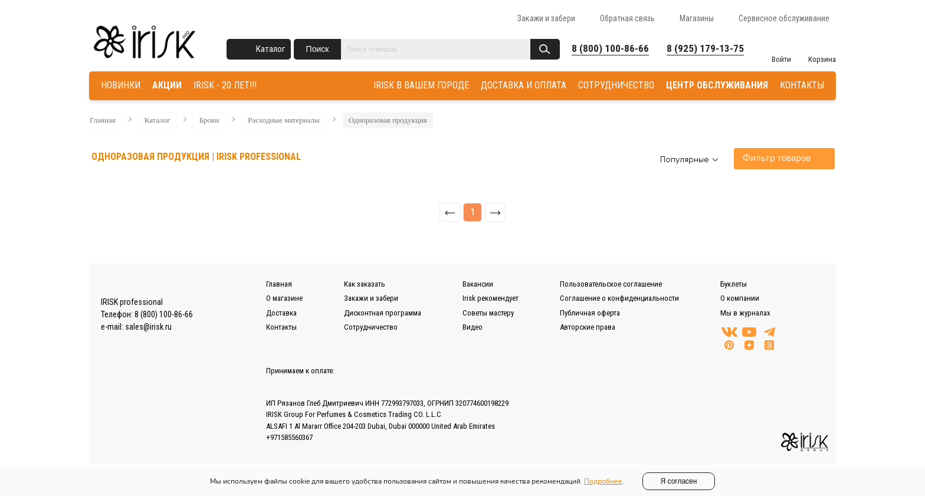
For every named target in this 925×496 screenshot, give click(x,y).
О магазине (284, 298)
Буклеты (733, 284)
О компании (739, 298)
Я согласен (679, 481)
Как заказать (364, 284)
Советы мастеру (488, 312)
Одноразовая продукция (388, 120)
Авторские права (587, 327)
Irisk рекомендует (490, 298)
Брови (209, 120)
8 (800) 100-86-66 (610, 48)
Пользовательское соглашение (611, 284)
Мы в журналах (745, 312)
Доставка (281, 312)
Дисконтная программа (382, 312)
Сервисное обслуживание (784, 18)
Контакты (281, 327)
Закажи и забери (546, 18)
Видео (472, 327)
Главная (103, 120)
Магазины (697, 18)
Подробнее (603, 481)
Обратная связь (627, 18)
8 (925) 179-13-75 (705, 48)
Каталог (270, 49)
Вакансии (477, 284)
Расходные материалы (284, 120)
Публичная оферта (590, 312)
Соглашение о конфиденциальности (619, 298)
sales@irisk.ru (148, 326)
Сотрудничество (371, 327)
